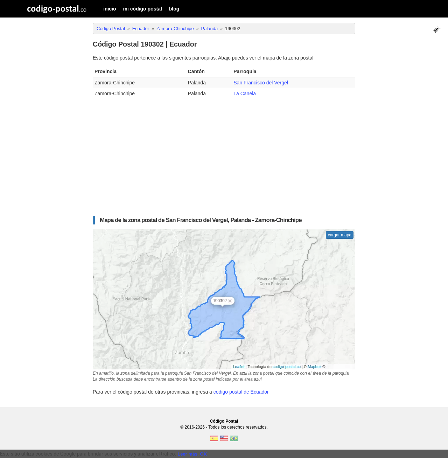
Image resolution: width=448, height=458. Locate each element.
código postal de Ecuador (241, 392)
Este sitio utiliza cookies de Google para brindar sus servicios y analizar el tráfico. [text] (88, 454)
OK (203, 454)
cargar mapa (339, 235)
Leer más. (188, 454)
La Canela (244, 93)
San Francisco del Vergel (260, 82)
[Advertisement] (224, 155)
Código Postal (224, 421)
